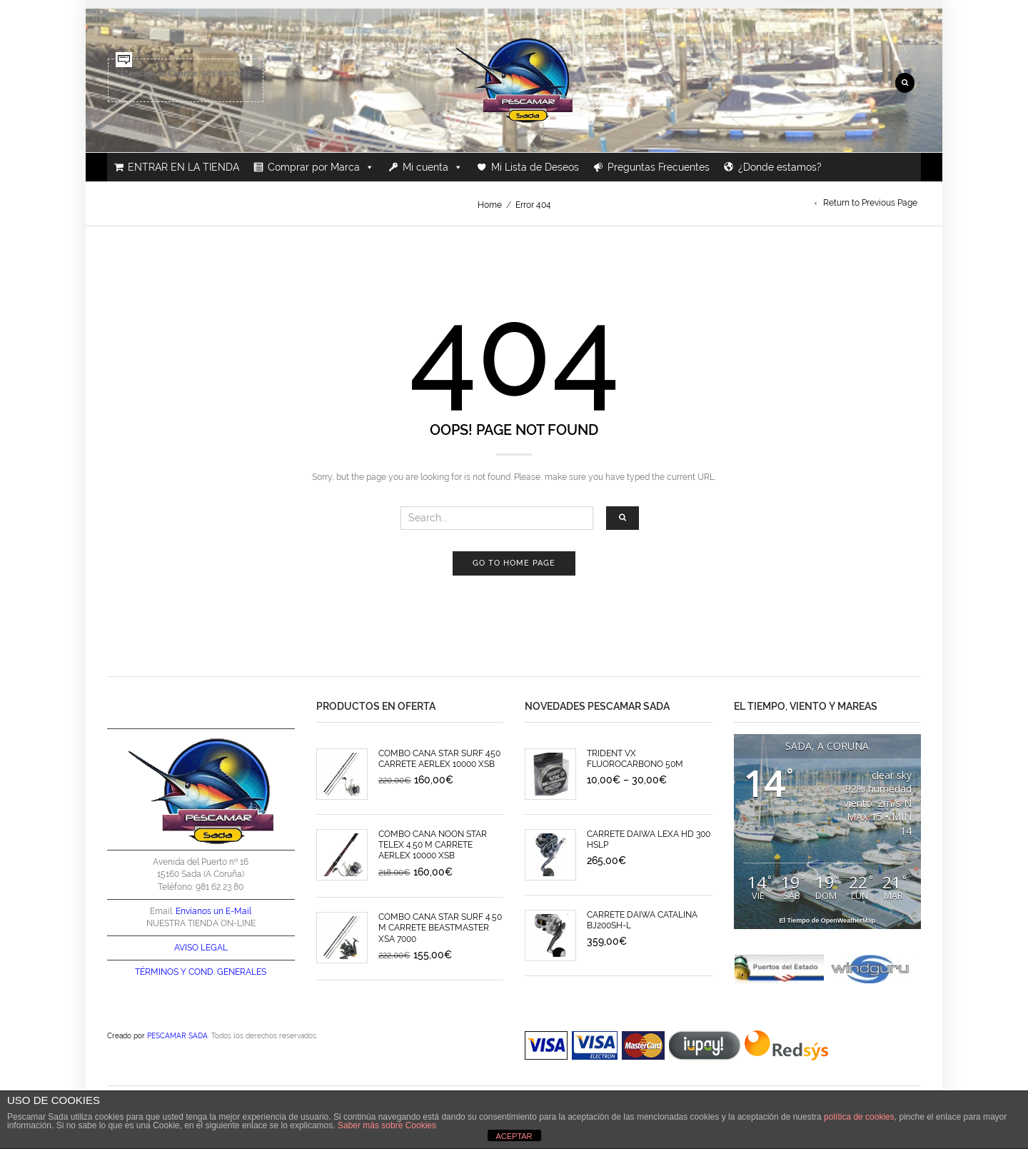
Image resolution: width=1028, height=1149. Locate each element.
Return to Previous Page (870, 203)
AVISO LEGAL (201, 948)
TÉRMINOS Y (160, 972)
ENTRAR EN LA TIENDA (183, 167)
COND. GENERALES (227, 972)
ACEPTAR (513, 1136)
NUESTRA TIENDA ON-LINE (201, 923)
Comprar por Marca (321, 167)
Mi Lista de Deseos (535, 167)
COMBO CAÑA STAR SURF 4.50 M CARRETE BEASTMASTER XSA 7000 (440, 928)
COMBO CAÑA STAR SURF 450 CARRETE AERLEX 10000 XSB (439, 758)
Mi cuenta (433, 167)
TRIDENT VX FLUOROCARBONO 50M (635, 758)
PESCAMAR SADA (177, 1035)
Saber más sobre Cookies (387, 1125)
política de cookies (859, 1117)
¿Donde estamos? (780, 167)
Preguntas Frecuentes (659, 167)
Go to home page (514, 563)
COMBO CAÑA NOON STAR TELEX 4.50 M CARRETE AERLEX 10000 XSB (432, 845)
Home (490, 205)
